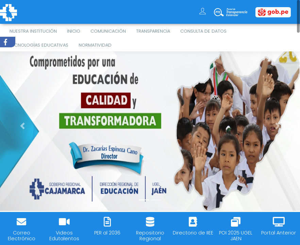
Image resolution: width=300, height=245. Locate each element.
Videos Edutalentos (64, 235)
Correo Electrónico (21, 235)
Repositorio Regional (150, 235)
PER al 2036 (107, 232)
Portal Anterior (278, 232)
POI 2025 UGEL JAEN (235, 235)
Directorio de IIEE (193, 232)
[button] (22, 126)
